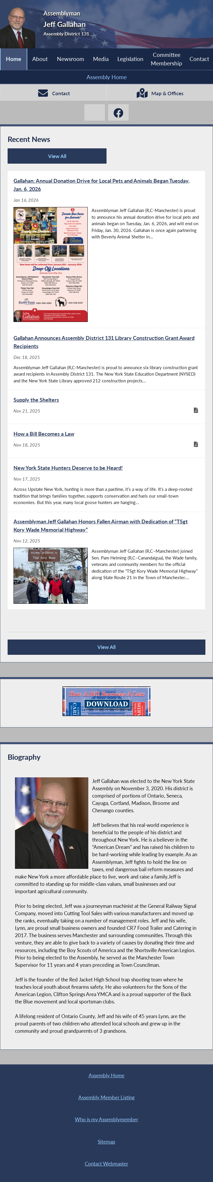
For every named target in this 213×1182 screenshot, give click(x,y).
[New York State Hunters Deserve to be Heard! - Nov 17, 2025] (106, 485)
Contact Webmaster (106, 1164)
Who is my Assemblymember (106, 1119)
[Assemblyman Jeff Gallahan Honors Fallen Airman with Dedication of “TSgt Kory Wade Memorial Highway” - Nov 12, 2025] (106, 561)
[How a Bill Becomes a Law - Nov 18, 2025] (106, 441)
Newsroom (70, 58)
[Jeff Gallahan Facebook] (118, 112)
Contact (199, 58)
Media (101, 58)
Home (13, 58)
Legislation (130, 58)
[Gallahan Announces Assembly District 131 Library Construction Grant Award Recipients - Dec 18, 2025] (106, 359)
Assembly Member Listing (106, 1097)
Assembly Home (107, 77)
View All (39, 158)
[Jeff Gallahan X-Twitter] (94, 112)
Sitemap (106, 1142)
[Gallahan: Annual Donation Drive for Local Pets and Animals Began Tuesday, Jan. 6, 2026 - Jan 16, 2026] (106, 249)
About (40, 58)
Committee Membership (166, 58)
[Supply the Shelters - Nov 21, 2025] (106, 407)
